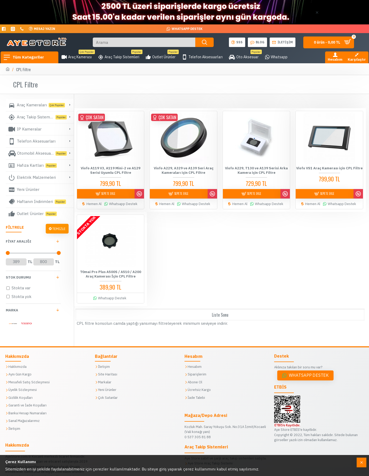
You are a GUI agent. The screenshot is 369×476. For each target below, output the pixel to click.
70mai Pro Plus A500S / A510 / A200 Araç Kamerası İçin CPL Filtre (110, 272)
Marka (12, 310)
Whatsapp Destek (309, 375)
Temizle (58, 228)
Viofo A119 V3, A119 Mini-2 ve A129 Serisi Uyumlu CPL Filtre (110, 170)
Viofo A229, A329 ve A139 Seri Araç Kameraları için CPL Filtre (183, 170)
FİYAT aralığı (18, 241)
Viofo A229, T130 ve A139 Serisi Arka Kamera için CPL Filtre (256, 170)
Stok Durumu (18, 277)
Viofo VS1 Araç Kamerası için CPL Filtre (329, 168)
